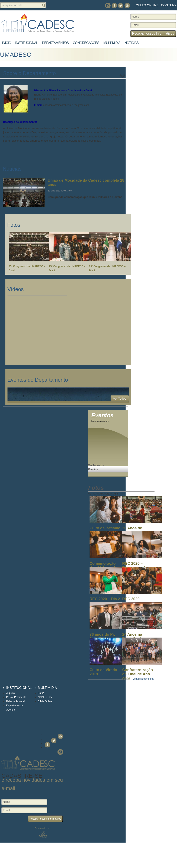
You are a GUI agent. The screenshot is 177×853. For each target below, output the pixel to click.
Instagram (108, 5)
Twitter (120, 5)
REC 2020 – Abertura (132, 601)
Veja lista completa (143, 678)
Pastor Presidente (16, 697)
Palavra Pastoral (15, 701)
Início (6, 43)
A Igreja (10, 693)
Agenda (10, 709)
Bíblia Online (45, 701)
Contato (168, 5)
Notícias (132, 43)
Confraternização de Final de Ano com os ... (137, 674)
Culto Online (147, 5)
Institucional (26, 43)
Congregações (86, 43)
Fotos (41, 693)
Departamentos (55, 43)
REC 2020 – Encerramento (134, 565)
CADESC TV (45, 697)
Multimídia (111, 43)
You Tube (127, 5)
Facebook (114, 5)
